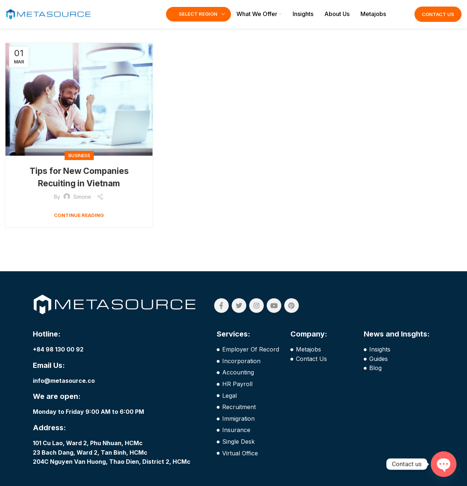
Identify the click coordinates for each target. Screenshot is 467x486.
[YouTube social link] (274, 310)
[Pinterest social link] (291, 310)
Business (79, 160)
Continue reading (79, 219)
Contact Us (438, 16)
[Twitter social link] (239, 310)
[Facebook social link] (221, 310)
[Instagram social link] (256, 310)
